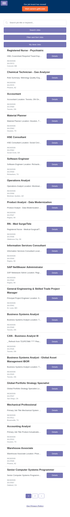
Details (55, 56)
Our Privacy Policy (35, 506)
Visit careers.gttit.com (35, 9)
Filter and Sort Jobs (35, 37)
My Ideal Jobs (35, 44)
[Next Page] (41, 496)
